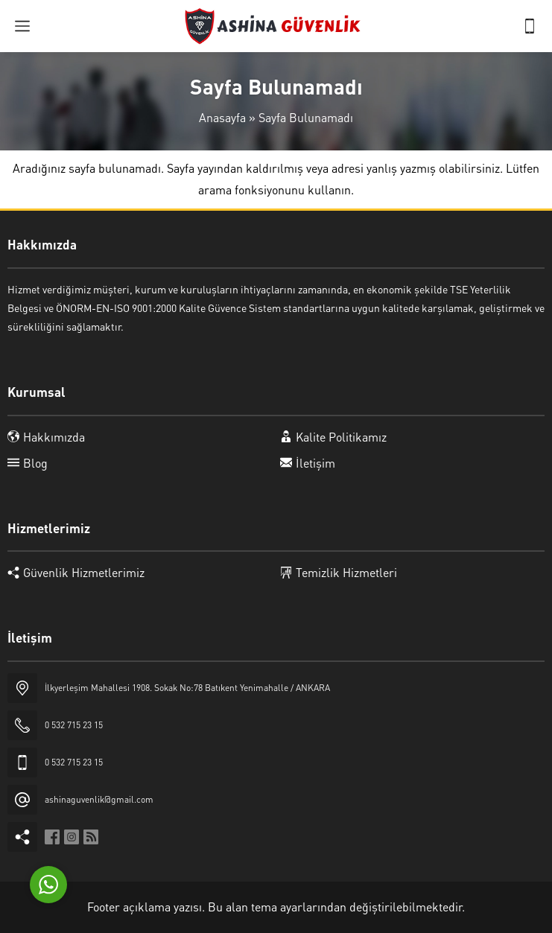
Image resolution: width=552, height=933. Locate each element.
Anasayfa (222, 117)
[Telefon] (529, 26)
